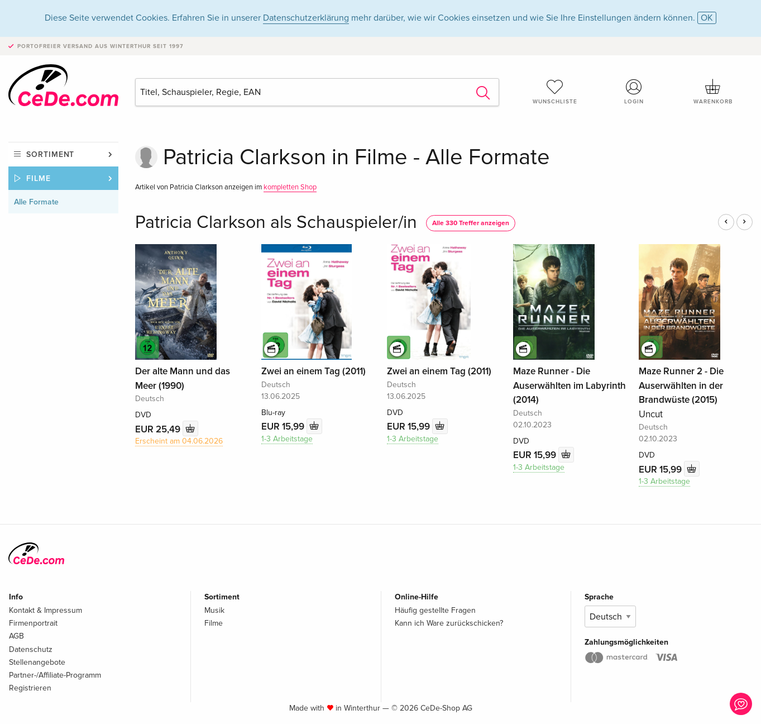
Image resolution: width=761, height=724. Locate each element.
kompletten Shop (290, 187)
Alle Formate (36, 202)
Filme (38, 178)
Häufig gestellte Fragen (435, 610)
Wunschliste (555, 91)
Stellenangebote (37, 662)
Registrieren (30, 688)
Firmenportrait (33, 623)
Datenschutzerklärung (306, 17)
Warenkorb (713, 91)
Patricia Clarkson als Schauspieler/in (276, 223)
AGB (16, 636)
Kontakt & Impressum (45, 610)
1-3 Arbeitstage (287, 439)
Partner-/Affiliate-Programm (55, 675)
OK (707, 17)
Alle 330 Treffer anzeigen (470, 223)
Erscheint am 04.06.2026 (179, 441)
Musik (214, 610)
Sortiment (50, 154)
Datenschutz (30, 649)
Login (634, 91)
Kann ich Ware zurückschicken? (449, 623)
